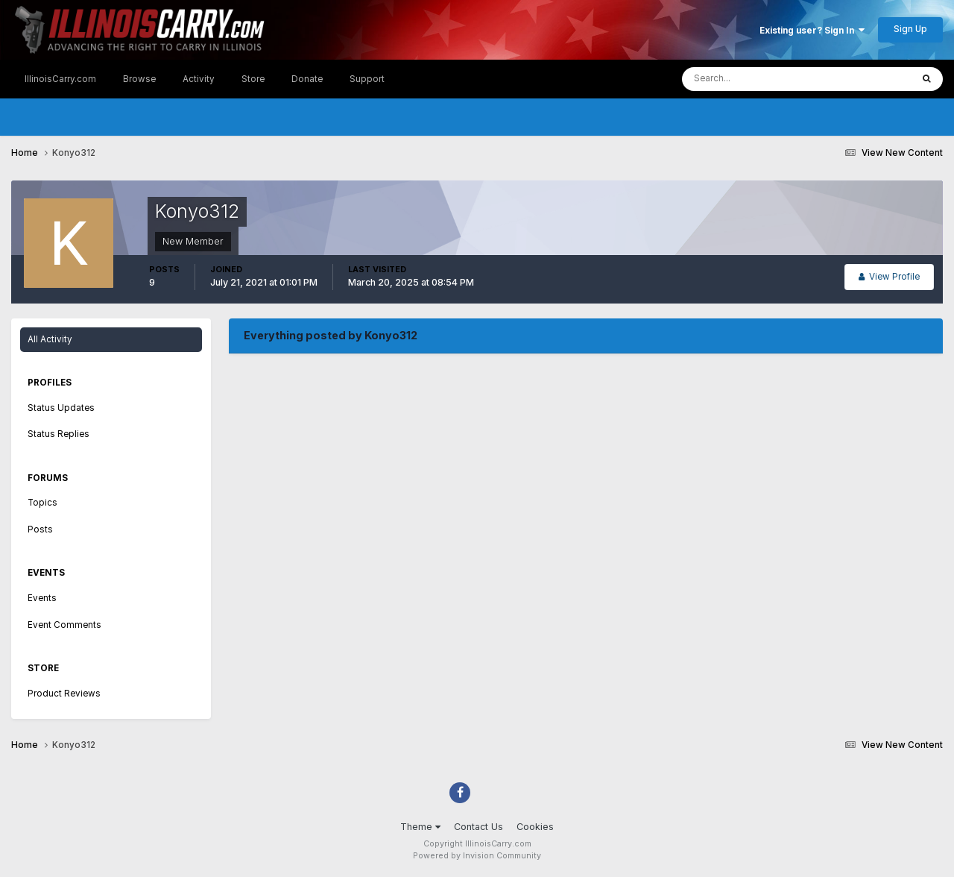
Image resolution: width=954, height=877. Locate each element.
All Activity (50, 339)
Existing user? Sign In (812, 30)
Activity (199, 79)
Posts (40, 529)
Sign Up (910, 29)
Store (253, 79)
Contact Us (478, 826)
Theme (420, 826)
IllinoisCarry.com (60, 79)
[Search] (752, 79)
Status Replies (58, 434)
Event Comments (64, 625)
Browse (139, 79)
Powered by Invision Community (477, 856)
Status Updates (61, 408)
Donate (307, 79)
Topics (42, 502)
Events (42, 598)
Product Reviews (64, 693)
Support (367, 79)
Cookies (535, 826)
